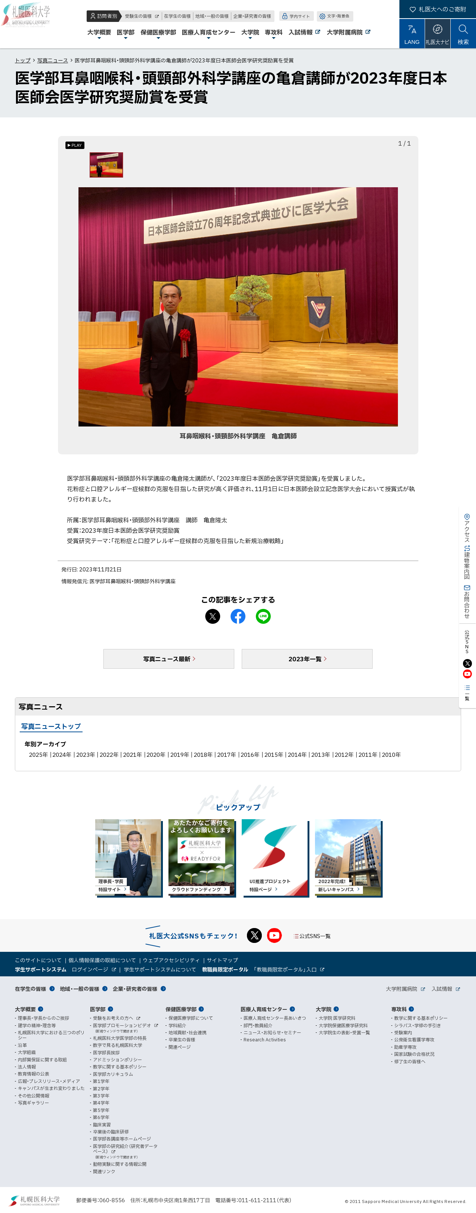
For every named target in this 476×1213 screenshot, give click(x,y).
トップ (22, 60)
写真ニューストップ (51, 729)
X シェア (212, 619)
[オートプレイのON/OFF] (74, 145)
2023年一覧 (305, 661)
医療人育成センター (264, 1009)
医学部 (98, 1009)
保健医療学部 (181, 1009)
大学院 (323, 1009)
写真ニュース (52, 60)
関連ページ (179, 1047)
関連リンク (104, 1171)
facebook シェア (238, 619)
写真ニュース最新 (166, 661)
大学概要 (25, 1009)
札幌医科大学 (30, 24)
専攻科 (399, 1009)
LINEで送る (263, 619)
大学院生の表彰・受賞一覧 (344, 1032)
